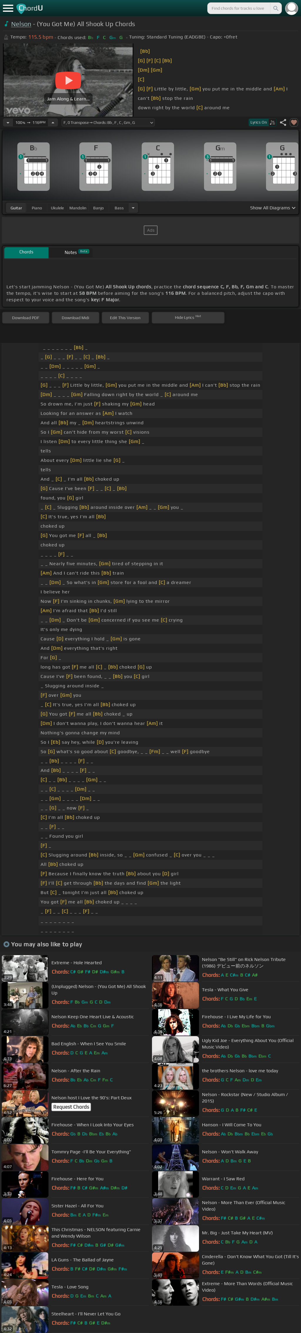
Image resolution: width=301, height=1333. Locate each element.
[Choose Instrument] (133, 207)
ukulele (57, 208)
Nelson (21, 24)
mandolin (77, 208)
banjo (98, 208)
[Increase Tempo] (53, 122)
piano (37, 208)
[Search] (275, 8)
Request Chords (71, 1107)
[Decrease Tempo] (8, 122)
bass (119, 208)
